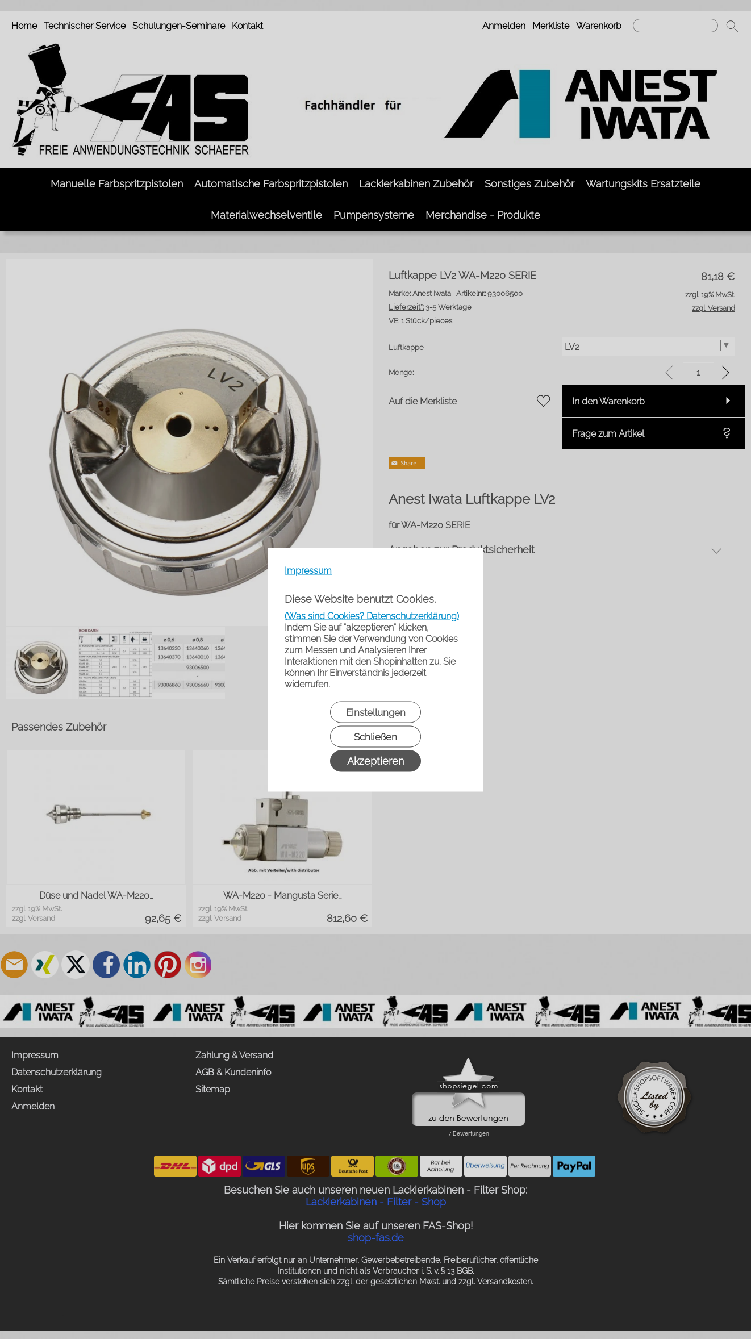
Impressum (308, 570)
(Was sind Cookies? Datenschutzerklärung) (372, 615)
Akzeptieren (375, 760)
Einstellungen (376, 712)
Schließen (375, 736)
